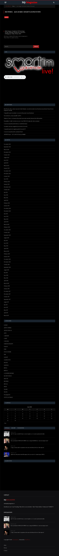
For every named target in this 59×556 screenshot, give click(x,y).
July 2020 (6, 213)
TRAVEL (5, 392)
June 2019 (6, 243)
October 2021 (6, 189)
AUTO (6, 17)
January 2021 (6, 205)
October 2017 (6, 296)
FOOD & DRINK (7, 351)
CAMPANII (6, 335)
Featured (6, 346)
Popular (7, 428)
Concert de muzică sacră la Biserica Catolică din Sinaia (15, 123)
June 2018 (6, 275)
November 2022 (7, 173)
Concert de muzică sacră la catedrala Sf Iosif (13, 131)
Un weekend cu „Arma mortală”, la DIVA (12, 115)
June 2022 (6, 178)
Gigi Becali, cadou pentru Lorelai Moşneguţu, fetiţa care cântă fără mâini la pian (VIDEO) (28, 454)
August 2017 (6, 302)
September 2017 (7, 299)
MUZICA (6, 370)
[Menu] (5, 2)
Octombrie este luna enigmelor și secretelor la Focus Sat (15, 126)
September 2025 (7, 146)
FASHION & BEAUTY (8, 343)
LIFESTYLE (6, 365)
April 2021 (6, 200)
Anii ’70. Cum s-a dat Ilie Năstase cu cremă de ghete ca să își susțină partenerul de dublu (27, 518)
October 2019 (7, 232)
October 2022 (7, 176)
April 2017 (6, 312)
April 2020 (6, 221)
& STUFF (5, 325)
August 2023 (6, 157)
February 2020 (7, 227)
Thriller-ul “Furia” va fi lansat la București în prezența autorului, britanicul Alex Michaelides (23, 118)
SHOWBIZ (6, 381)
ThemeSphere (15, 539)
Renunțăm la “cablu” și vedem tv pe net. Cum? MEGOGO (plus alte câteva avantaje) (21, 121)
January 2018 (6, 288)
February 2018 (7, 286)
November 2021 (7, 187)
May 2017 (6, 310)
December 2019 (7, 229)
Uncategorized (7, 394)
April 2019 (6, 248)
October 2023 (7, 154)
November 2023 (7, 152)
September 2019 (7, 235)
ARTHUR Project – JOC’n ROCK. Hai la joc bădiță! (14, 134)
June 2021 (6, 195)
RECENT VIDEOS (8, 375)
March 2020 (6, 224)
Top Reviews (20, 428)
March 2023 (6, 165)
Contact (5, 550)
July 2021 (6, 192)
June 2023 (6, 160)
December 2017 (7, 291)
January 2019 (7, 256)
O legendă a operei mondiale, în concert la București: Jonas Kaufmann (19, 113)
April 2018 (6, 280)
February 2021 (7, 203)
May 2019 (6, 245)
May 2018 (6, 278)
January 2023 (7, 168)
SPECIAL (6, 384)
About (5, 545)
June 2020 (6, 216)
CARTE (5, 338)
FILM (5, 349)
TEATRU (5, 389)
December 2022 (7, 170)
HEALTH (6, 362)
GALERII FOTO (7, 359)
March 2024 (6, 149)
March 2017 (6, 315)
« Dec (5, 423)
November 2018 (7, 261)
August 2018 (6, 269)
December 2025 (7, 144)
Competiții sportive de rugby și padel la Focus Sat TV (15, 129)
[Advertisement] (30, 91)
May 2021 (6, 197)
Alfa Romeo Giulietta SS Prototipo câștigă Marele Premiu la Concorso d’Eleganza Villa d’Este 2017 (15, 32)
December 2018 (7, 259)
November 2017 (7, 294)
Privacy (5, 547)
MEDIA (5, 367)
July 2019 (6, 240)
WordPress (27, 539)
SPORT (5, 386)
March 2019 (6, 251)
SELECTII (6, 378)
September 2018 (7, 267)
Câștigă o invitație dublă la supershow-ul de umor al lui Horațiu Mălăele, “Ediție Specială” (27, 447)
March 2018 (6, 283)
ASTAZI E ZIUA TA (8, 330)
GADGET (6, 357)
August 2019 (6, 237)
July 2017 (6, 304)
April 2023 (6, 162)
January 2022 (7, 184)
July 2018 (6, 272)
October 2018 (6, 264)
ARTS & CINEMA (7, 327)
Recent (13, 428)
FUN (5, 354)
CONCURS (6, 341)
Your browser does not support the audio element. (15, 77)
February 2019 (7, 253)
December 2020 (7, 208)
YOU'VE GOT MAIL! (8, 397)
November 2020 (7, 211)
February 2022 (7, 181)
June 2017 (6, 307)
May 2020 (6, 219)
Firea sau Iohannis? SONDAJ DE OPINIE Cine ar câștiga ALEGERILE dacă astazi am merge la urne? (29, 440)
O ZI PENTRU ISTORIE (9, 373)
